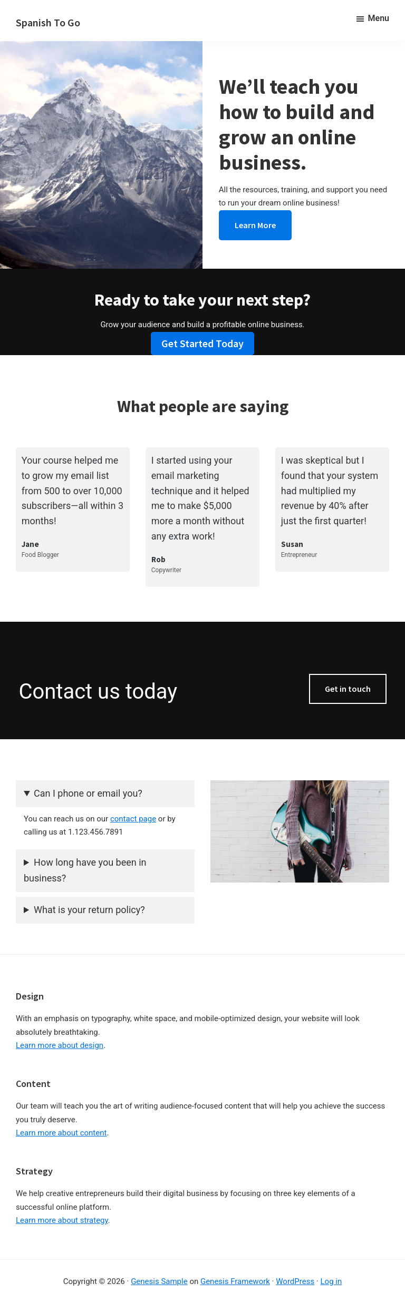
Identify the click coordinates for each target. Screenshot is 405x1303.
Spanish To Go (48, 22)
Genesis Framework (235, 1281)
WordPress (295, 1281)
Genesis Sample (159, 1281)
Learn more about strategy (62, 1220)
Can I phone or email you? (88, 793)
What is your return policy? (89, 909)
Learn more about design (59, 1045)
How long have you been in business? (85, 870)
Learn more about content (61, 1133)
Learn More (255, 225)
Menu (378, 18)
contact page (133, 819)
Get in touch (348, 688)
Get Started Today (202, 343)
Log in (331, 1281)
